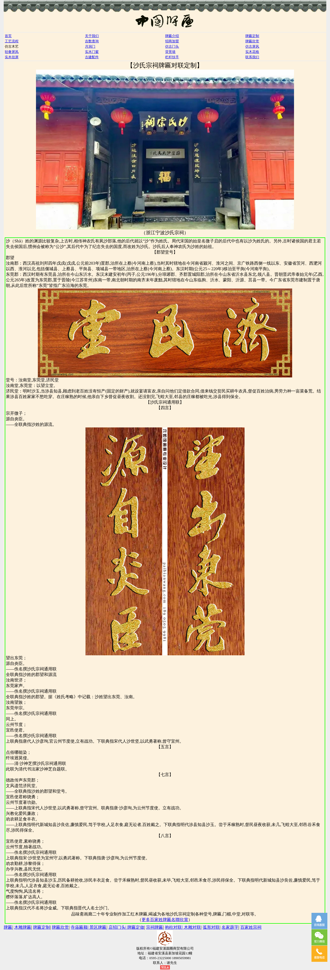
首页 (8, 36)
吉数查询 (92, 41)
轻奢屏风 (12, 52)
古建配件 (92, 57)
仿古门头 (172, 46)
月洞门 (90, 46)
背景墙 (170, 52)
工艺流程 (12, 41)
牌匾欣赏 (252, 41)
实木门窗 (92, 52)
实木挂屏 (12, 57)
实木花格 (252, 52)
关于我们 (92, 36)
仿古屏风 (252, 46)
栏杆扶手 (172, 57)
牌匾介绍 (172, 36)
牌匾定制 (252, 36)
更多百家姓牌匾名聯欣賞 (165, 919)
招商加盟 (172, 41)
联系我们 (252, 57)
